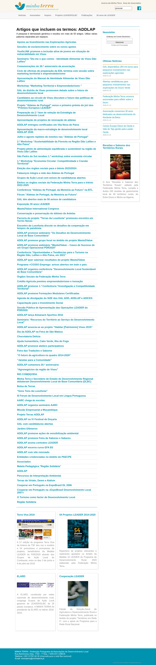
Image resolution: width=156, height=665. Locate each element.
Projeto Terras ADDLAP (30, 414)
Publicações (86, 15)
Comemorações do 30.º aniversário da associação (46, 66)
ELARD (21, 576)
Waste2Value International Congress (38, 208)
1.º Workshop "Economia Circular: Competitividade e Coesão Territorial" (52, 162)
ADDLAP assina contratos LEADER (37, 442)
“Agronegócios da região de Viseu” (37, 369)
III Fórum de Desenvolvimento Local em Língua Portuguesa (51, 395)
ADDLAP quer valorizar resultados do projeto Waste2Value (51, 260)
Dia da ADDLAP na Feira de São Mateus (40, 331)
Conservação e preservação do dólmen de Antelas (46, 213)
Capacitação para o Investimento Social (40, 303)
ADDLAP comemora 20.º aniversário (38, 364)
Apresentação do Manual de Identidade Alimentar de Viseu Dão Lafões (53, 79)
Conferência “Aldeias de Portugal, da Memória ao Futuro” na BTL (55, 190)
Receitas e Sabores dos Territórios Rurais (116, 146)
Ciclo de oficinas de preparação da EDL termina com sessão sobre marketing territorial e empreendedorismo (55, 72)
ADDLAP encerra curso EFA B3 (35, 447)
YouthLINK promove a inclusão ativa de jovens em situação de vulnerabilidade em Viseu (53, 52)
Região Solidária (26, 502)
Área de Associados (132, 3)
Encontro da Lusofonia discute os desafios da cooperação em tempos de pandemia (53, 227)
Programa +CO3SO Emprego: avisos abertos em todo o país (52, 264)
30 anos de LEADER (105, 15)
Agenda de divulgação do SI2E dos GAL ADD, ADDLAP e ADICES (54, 298)
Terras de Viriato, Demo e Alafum (36, 480)
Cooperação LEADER (71, 576)
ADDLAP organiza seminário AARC (37, 405)
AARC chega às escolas (31, 400)
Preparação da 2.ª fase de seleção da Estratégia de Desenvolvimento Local (46, 114)
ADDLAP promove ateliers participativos (40, 346)
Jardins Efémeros (27, 428)
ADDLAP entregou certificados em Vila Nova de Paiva (48, 124)
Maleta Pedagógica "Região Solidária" (39, 466)
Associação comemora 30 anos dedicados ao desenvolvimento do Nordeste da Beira (119, 114)
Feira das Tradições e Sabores (34, 350)
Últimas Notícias (112, 61)
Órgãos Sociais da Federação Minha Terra (41, 276)
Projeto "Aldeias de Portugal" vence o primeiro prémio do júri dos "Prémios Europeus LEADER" (55, 106)
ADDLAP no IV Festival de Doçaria (37, 419)
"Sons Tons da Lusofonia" (32, 391)
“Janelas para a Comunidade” (34, 360)
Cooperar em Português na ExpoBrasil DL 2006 (44, 485)
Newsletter (109, 32)
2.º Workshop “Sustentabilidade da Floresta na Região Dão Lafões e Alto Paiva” (56, 143)
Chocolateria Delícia (28, 336)
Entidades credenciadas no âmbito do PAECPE (44, 457)
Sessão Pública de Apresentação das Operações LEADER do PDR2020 (52, 309)
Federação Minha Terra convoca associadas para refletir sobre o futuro (118, 99)
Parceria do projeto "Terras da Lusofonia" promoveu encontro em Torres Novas (55, 219)
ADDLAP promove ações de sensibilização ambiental (48, 433)
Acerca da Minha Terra (111, 3)
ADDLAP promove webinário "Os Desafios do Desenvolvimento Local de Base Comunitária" (54, 234)
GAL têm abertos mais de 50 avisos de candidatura (46, 199)
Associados (35, 15)
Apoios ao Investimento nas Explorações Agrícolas (46, 42)
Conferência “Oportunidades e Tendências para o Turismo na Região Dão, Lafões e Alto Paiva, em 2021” (52, 253)
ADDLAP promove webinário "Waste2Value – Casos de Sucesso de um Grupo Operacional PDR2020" (56, 246)
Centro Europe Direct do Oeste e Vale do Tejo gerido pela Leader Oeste (118, 129)
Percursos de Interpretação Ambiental (39, 475)
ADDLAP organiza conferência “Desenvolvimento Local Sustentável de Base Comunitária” (56, 270)
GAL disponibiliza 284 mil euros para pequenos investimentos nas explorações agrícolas (120, 70)
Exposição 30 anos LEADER (33, 204)
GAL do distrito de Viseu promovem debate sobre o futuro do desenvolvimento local (52, 91)
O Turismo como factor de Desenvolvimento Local (46, 497)
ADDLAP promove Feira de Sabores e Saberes (44, 438)
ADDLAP (22, 471)
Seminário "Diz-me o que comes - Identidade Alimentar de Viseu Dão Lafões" (56, 60)
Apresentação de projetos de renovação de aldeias (46, 120)
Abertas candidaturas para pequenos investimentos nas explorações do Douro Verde (116, 84)
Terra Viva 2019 (26, 514)
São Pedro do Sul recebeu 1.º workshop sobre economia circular (54, 156)
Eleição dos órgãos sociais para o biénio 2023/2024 (46, 168)
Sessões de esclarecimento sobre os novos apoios (46, 46)
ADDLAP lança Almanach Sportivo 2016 (40, 315)
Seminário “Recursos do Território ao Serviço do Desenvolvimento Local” (55, 321)
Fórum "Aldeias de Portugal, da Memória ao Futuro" (47, 194)
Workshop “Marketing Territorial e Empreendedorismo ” (49, 85)
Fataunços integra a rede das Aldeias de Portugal (45, 173)
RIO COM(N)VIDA (27, 374)
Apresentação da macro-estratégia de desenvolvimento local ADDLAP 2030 (52, 130)
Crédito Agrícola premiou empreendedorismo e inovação (50, 281)
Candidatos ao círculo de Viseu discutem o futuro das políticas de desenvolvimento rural (55, 99)
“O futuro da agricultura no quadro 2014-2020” (44, 355)
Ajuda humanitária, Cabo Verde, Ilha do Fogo (43, 341)
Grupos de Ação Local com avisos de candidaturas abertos (51, 178)
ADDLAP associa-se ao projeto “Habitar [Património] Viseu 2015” (55, 327)
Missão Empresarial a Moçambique (37, 410)
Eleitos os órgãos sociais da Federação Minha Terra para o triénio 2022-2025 (55, 184)
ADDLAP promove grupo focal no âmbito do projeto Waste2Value (54, 240)
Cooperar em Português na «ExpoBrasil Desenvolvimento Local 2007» (54, 491)
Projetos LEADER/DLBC (66, 15)
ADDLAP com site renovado (33, 452)
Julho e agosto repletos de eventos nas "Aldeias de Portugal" (52, 136)
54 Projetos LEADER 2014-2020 (77, 514)
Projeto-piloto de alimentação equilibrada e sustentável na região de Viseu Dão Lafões (56, 150)
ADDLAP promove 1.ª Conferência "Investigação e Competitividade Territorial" (56, 287)
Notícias (22, 15)
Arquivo (47, 15)
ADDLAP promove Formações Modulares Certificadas (48, 293)
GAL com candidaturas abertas (35, 424)
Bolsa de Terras (26, 386)
